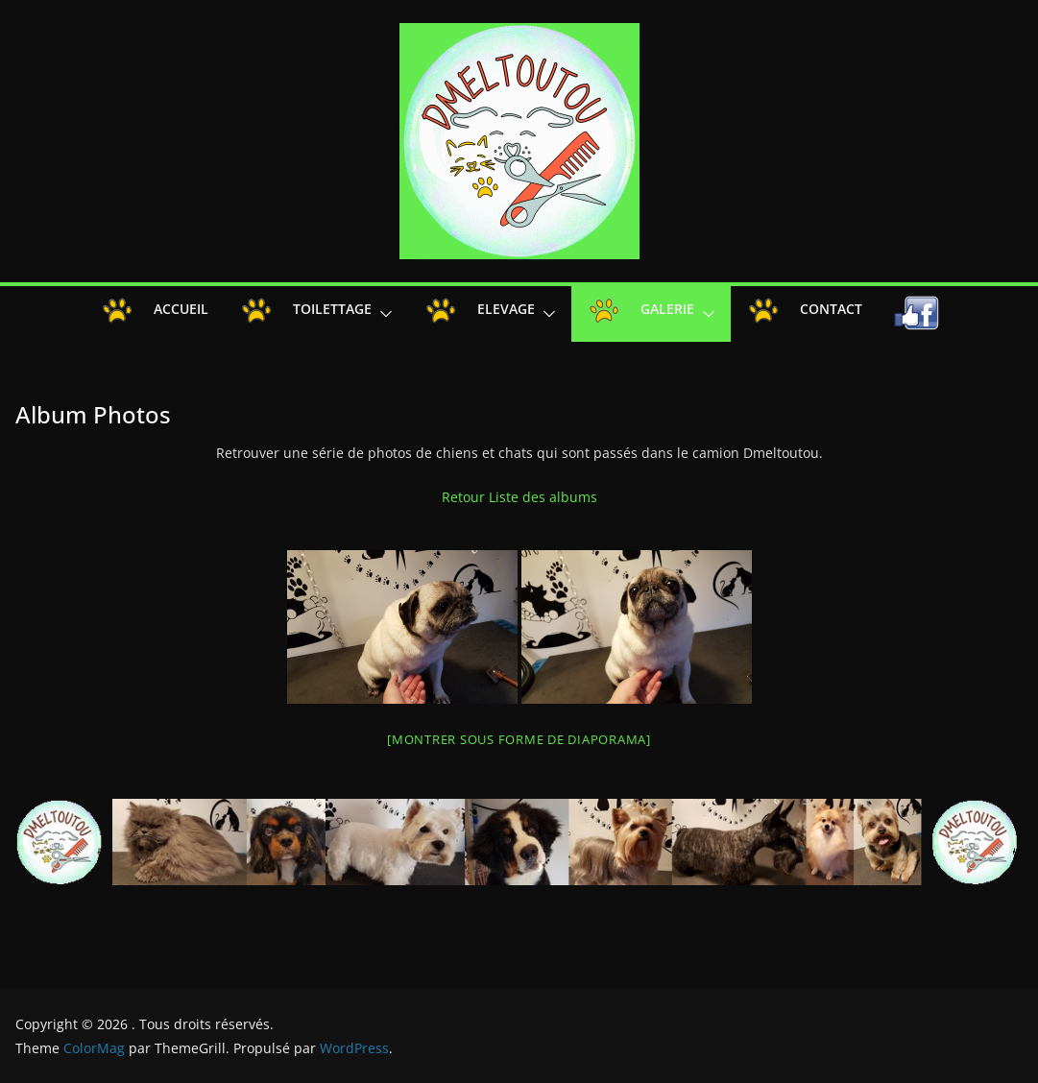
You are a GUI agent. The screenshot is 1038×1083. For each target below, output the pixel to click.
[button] (382, 314)
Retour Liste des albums (519, 497)
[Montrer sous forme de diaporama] (519, 739)
